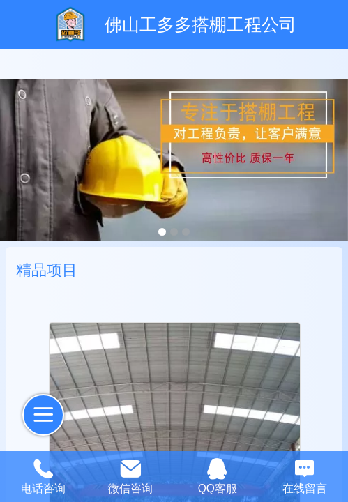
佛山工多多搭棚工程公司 (200, 24)
